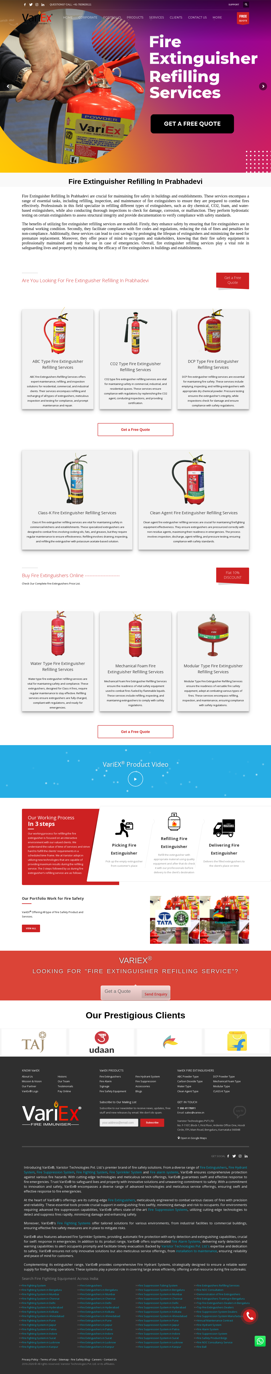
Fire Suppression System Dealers (217, 1311)
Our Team (64, 1081)
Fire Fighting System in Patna (39, 1329)
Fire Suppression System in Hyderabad (162, 1307)
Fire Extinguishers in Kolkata (97, 1311)
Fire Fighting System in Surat (39, 1338)
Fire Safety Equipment (113, 1091)
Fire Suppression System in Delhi (158, 1303)
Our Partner (29, 1086)
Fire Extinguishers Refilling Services (218, 1285)
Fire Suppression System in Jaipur (159, 1325)
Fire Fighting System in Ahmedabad (43, 1316)
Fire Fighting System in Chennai (40, 1298)
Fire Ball (201, 1347)
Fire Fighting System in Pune (39, 1320)
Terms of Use (48, 1359)
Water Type (184, 1086)
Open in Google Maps (192, 1138)
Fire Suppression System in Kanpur (160, 1347)
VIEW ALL (31, 928)
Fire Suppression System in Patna (159, 1329)
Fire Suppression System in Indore (159, 1333)
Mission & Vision (32, 1081)
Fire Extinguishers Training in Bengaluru (221, 1298)
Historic (62, 1076)
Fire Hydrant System (148, 1076)
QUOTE (243, 19)
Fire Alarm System (208, 1329)
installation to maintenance (196, 1251)
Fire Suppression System (55, 1172)
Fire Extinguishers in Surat (96, 1338)
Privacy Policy (30, 1359)
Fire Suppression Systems (168, 1209)
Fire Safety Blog (80, 1359)
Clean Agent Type (187, 1091)
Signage (104, 1086)
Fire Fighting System (91, 1172)
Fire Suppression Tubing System (158, 1285)
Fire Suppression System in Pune (159, 1320)
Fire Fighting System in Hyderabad (42, 1307)
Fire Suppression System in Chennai (160, 1298)
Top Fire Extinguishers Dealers (215, 1307)
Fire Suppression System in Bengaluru (162, 1290)
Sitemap (64, 1359)
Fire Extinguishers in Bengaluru (99, 1290)
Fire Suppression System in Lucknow (161, 1342)
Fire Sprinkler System (125, 1172)
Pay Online (64, 1091)
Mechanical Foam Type (227, 1081)
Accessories (143, 1086)
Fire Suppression (146, 1081)
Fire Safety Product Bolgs (212, 1338)
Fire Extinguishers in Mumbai (98, 1294)
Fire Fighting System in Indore (39, 1333)
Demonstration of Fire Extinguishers (218, 1294)
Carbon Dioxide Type (190, 1081)
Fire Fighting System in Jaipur (39, 1325)
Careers (97, 1359)
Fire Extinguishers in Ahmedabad (100, 1316)
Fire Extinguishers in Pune (96, 1320)
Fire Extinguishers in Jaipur (96, 1325)
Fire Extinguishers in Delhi (96, 1303)
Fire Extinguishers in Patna (96, 1329)
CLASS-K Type (221, 1091)
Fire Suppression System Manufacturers (221, 1316)
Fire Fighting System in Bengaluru (42, 1290)
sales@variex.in (194, 1112)
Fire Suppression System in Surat (159, 1338)
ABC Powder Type (188, 1076)
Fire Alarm (106, 1081)
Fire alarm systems (164, 1172)
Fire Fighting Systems (73, 1223)
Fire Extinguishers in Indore (97, 1333)
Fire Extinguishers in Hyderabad (100, 1307)
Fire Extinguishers (110, 1076)
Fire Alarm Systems (186, 1241)
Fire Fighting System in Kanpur (40, 1347)
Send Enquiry (156, 994)
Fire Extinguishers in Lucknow (98, 1342)
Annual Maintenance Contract (215, 1320)
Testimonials (65, 1086)
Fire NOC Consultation (210, 1290)
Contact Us (110, 1359)
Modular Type (221, 1086)
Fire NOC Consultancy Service (215, 1342)
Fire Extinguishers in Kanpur (97, 1347)
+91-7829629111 (82, 4)
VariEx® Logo (30, 1091)
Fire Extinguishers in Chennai (98, 1298)
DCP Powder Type (224, 1076)
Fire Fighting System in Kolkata (40, 1311)
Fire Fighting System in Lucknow (41, 1342)
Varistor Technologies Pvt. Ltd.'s (185, 1246)
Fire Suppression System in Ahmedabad (163, 1316)
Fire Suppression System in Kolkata (160, 1311)
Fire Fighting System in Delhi (38, 1303)
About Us (27, 1076)
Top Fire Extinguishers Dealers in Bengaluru (223, 1303)
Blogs (139, 1091)
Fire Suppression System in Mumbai (160, 1294)
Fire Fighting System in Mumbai (40, 1294)
